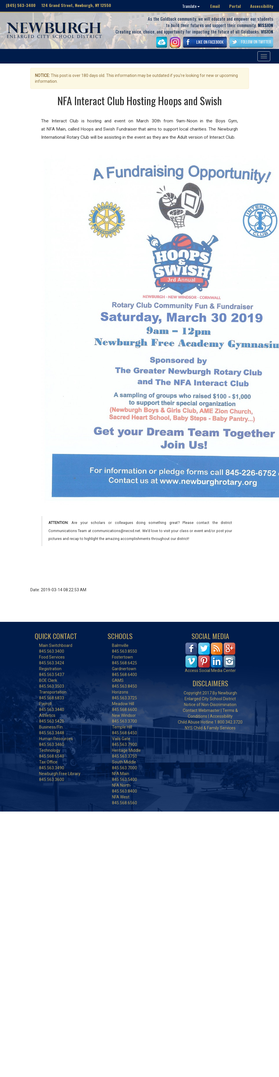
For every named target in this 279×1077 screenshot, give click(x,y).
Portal (235, 6)
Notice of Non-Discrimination (210, 704)
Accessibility (261, 6)
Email (215, 6)
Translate (191, 6)
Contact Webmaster (201, 710)
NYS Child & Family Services (210, 728)
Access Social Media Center (210, 670)
